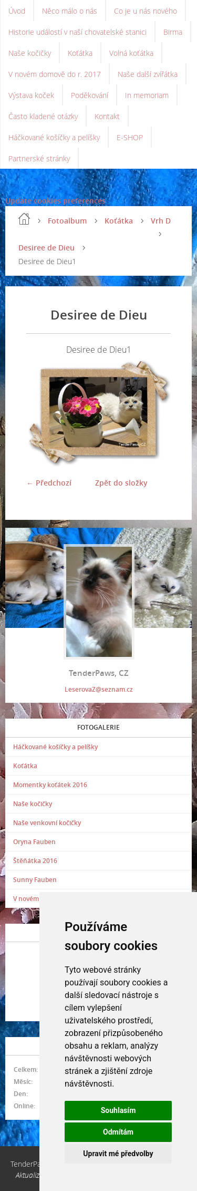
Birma (172, 32)
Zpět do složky (121, 483)
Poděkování (89, 95)
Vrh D (161, 221)
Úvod (16, 11)
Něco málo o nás (69, 11)
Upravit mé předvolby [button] (118, 1153)
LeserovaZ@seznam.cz (99, 689)
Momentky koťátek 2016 (50, 784)
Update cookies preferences (55, 201)
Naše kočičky (29, 53)
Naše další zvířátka (148, 74)
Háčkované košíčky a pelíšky (54, 137)
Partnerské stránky (39, 158)
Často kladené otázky (43, 116)
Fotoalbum (67, 221)
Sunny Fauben (35, 879)
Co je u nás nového (145, 11)
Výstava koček (31, 95)
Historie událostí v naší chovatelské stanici (77, 32)
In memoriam (147, 95)
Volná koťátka (131, 53)
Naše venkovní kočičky (47, 822)
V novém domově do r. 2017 (54, 74)
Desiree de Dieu (46, 248)
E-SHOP (130, 137)
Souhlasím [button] (118, 1110)
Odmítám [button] (118, 1132)
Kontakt (107, 116)
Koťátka (80, 53)
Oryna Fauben (34, 841)
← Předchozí (48, 483)
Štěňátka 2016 (35, 860)
